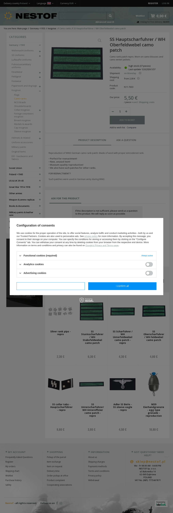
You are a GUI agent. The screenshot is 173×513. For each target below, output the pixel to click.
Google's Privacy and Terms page (102, 245)
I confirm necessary (51, 286)
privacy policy (91, 236)
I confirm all (122, 286)
